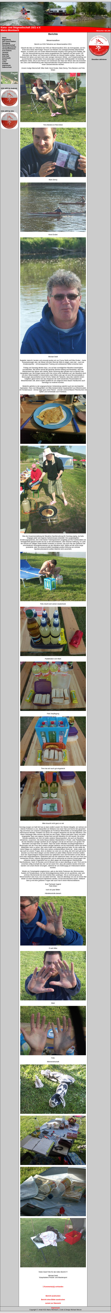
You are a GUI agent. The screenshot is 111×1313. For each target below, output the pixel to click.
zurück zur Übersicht (53, 1303)
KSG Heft (5, 56)
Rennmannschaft (8, 45)
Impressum (6, 65)
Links (4, 62)
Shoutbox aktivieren (99, 59)
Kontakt (5, 63)
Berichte (5, 54)
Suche (4, 60)
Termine (5, 52)
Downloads (6, 58)
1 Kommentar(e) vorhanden (53, 1287)
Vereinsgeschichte (9, 47)
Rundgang (6, 43)
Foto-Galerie (7, 51)
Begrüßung (6, 40)
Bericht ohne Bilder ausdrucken (53, 1300)
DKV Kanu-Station (9, 41)
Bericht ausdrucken (53, 1296)
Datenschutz (7, 67)
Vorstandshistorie (9, 49)
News (4, 38)
